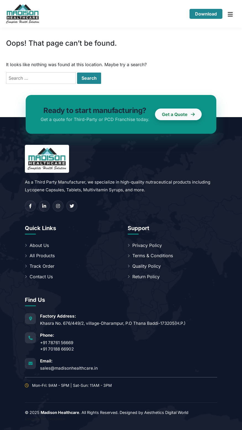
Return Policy (144, 276)
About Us (37, 245)
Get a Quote (178, 114)
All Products (40, 255)
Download (206, 14)
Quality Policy (144, 266)
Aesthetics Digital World (166, 412)
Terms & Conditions (150, 255)
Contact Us (39, 276)
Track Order (39, 266)
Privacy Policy (145, 245)
